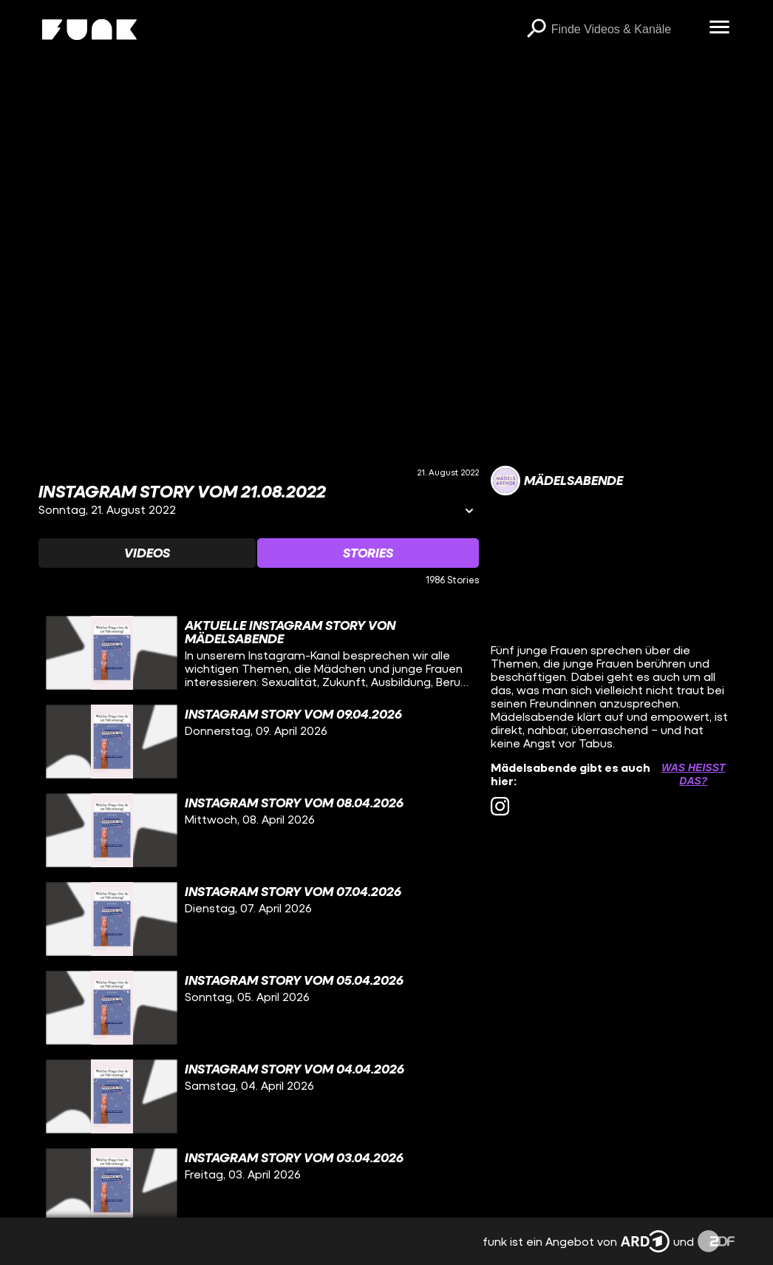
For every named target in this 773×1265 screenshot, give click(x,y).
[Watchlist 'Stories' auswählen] (368, 553)
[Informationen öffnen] (469, 512)
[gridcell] (258, 653)
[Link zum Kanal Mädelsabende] (557, 480)
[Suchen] (536, 30)
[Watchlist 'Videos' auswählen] (147, 553)
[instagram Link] (500, 806)
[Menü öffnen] (720, 28)
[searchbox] (625, 29)
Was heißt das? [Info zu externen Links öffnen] (693, 774)
